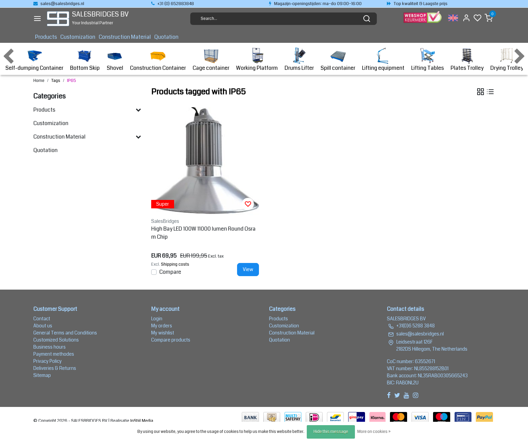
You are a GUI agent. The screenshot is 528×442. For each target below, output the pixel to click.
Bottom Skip (85, 59)
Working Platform (257, 59)
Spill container (338, 59)
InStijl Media (141, 421)
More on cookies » (374, 432)
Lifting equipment (383, 59)
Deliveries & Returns (54, 368)
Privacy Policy (47, 361)
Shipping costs (175, 264)
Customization (77, 37)
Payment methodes (53, 354)
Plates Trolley (467, 59)
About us (42, 325)
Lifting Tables (427, 59)
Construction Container (158, 59)
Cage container (211, 59)
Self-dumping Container (34, 59)
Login (156, 318)
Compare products (170, 339)
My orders (161, 325)
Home (38, 81)
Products (46, 37)
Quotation (166, 37)
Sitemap (42, 375)
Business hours (49, 347)
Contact (41, 318)
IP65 (71, 81)
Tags (55, 81)
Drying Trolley (506, 59)
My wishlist (162, 332)
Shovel (114, 59)
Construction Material (125, 37)
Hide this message (331, 432)
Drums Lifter (299, 59)
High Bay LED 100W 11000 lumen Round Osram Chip (203, 233)
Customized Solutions (56, 339)
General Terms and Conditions (65, 332)
